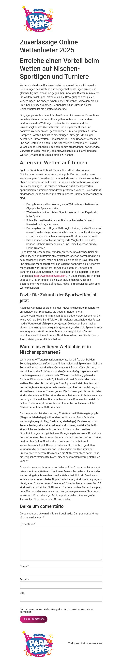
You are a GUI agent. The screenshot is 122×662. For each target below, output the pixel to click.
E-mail (24, 579)
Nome (24, 566)
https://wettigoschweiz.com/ (50, 275)
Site (22, 593)
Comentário (27, 524)
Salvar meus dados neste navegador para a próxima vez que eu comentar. (56, 610)
